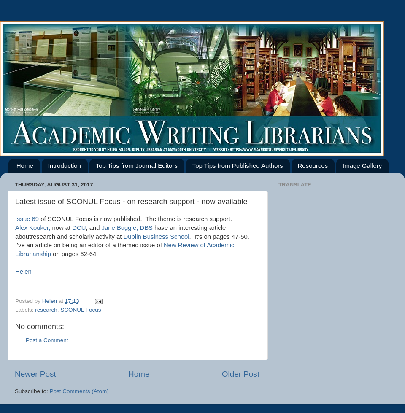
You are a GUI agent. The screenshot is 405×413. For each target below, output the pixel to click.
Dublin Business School (156, 236)
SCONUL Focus (80, 310)
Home (24, 165)
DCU (79, 227)
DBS (146, 227)
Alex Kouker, (32, 227)
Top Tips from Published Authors (237, 165)
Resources (313, 165)
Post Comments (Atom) (79, 391)
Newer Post (35, 374)
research (46, 310)
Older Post (240, 374)
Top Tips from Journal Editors (137, 165)
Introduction (64, 165)
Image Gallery (362, 165)
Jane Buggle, (120, 227)
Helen (24, 271)
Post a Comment (47, 340)
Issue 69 (27, 219)
